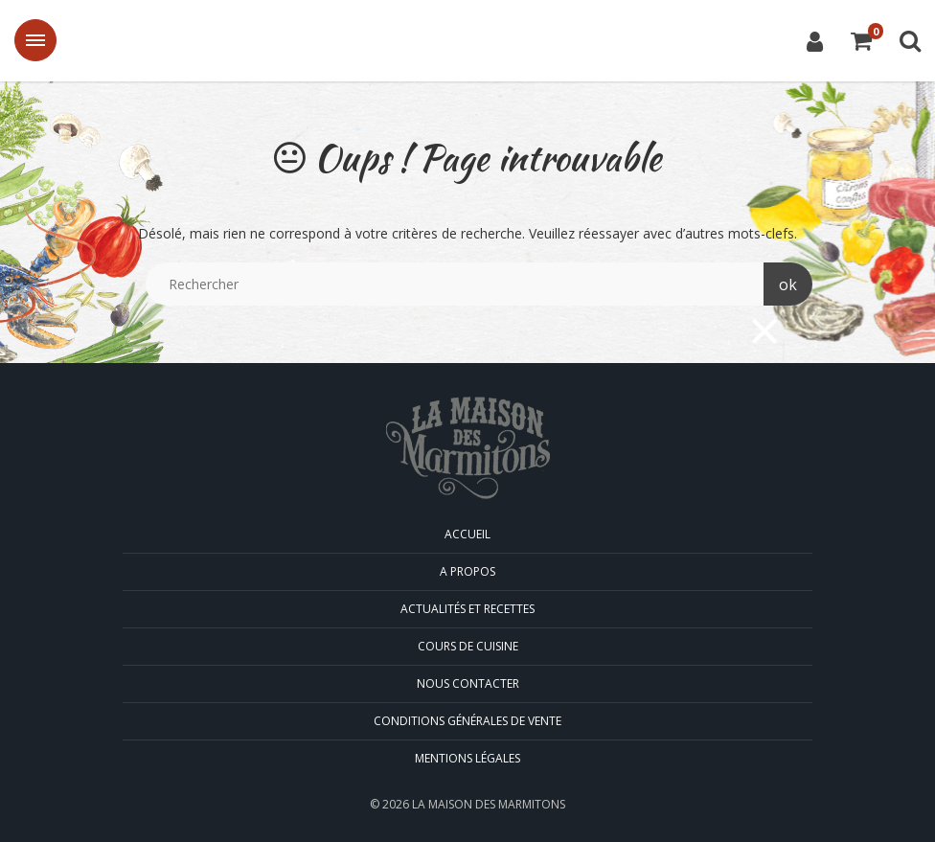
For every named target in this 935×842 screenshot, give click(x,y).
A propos (467, 571)
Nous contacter (468, 683)
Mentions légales (467, 758)
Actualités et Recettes (467, 609)
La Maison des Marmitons (467, 42)
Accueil (467, 534)
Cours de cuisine (468, 646)
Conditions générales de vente (467, 721)
